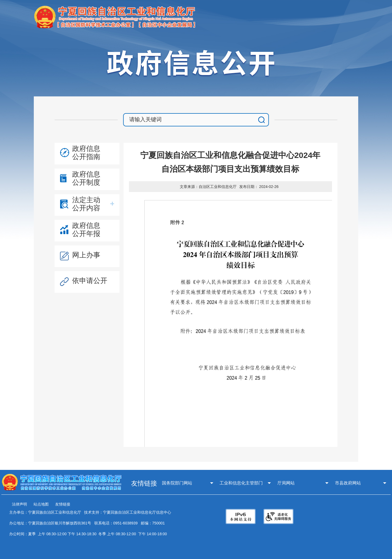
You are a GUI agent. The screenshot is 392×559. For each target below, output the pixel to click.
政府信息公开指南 (86, 152)
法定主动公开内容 (86, 204)
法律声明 (19, 504)
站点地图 (41, 504)
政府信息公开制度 (86, 178)
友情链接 (62, 504)
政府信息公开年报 (86, 229)
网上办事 (86, 255)
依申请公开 (89, 281)
